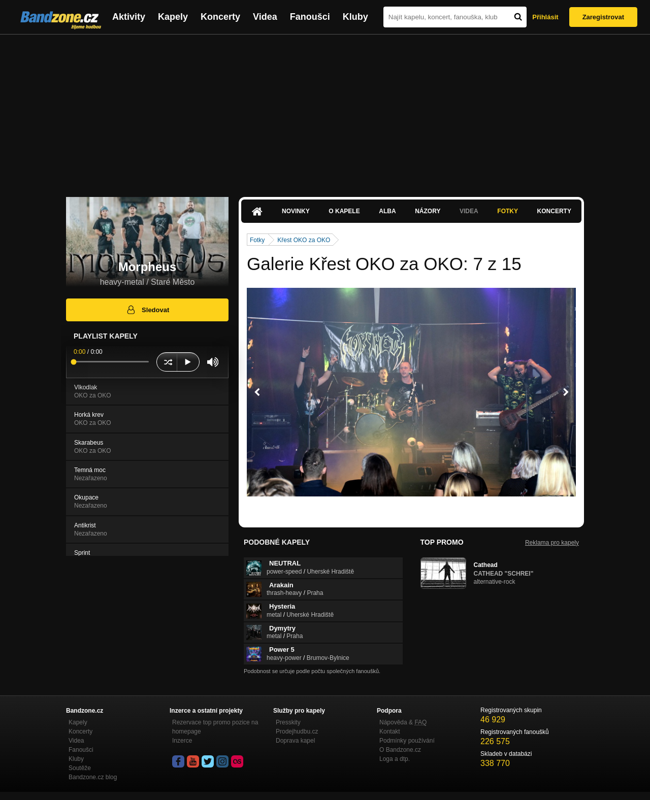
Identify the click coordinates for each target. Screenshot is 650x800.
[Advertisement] (325, 111)
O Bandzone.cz (400, 749)
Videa (265, 17)
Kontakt (389, 731)
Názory (427, 211)
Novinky (296, 211)
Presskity (288, 722)
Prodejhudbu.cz (297, 731)
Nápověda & (403, 722)
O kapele (344, 211)
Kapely (173, 17)
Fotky (507, 211)
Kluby (355, 17)
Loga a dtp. (394, 758)
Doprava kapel (295, 740)
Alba (387, 211)
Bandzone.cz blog (93, 777)
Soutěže (80, 768)
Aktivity (128, 17)
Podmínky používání (407, 740)
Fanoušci (310, 17)
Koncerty (220, 17)
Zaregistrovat (603, 17)
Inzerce (182, 740)
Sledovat (147, 309)
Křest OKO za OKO (303, 240)
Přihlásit (545, 17)
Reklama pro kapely (552, 542)
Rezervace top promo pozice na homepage (215, 727)
